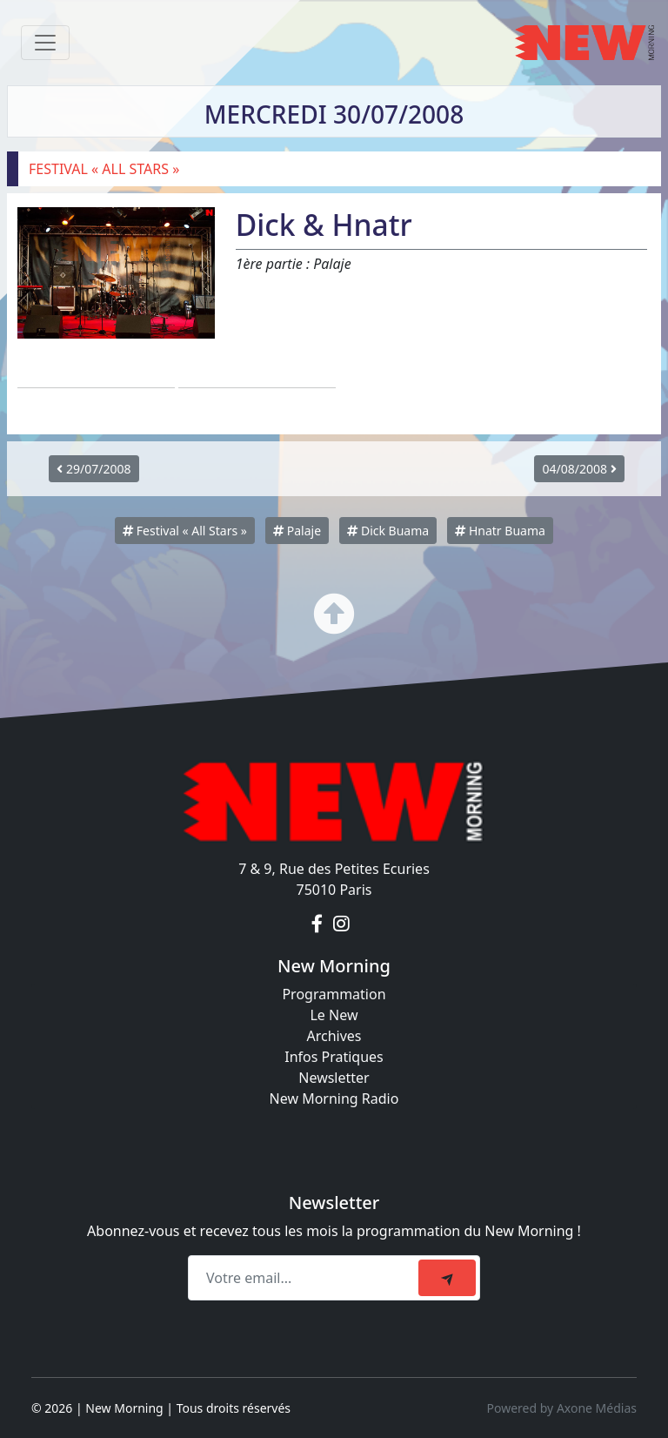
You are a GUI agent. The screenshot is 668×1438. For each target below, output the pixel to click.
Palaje (297, 530)
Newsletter (333, 1077)
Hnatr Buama (500, 530)
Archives (333, 1035)
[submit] (447, 1278)
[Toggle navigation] (45, 42)
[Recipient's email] (305, 1278)
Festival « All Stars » (185, 530)
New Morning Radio (334, 1098)
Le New (333, 1015)
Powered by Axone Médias (562, 1408)
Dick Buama (388, 530)
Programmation (333, 994)
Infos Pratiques (334, 1056)
